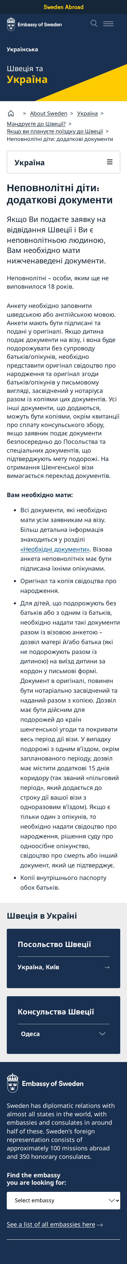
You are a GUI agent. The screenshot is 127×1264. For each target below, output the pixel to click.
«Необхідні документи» (54, 549)
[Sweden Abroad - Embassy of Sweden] (41, 24)
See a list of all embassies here (51, 1224)
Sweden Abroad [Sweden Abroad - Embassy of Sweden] (64, 7)
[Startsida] (13, 113)
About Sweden (48, 113)
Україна (87, 113)
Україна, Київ (38, 967)
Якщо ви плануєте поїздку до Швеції (55, 131)
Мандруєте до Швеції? (36, 123)
